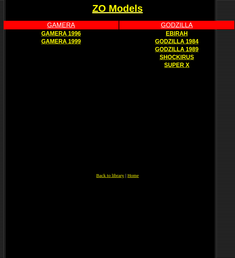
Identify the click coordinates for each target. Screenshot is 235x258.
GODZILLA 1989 (176, 49)
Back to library (110, 175)
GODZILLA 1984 (176, 41)
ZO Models (117, 8)
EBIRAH (177, 33)
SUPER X (176, 65)
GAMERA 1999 (61, 41)
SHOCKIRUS (176, 57)
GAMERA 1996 (61, 33)
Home (133, 175)
